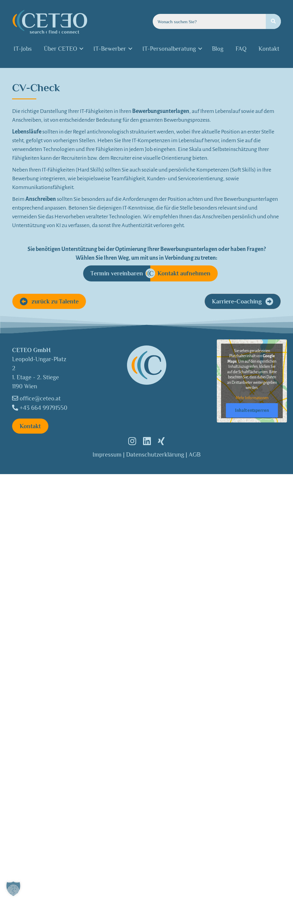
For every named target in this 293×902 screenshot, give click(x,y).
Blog (217, 48)
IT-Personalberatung (169, 48)
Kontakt (269, 48)
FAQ (241, 48)
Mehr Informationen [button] (251, 398)
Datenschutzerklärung (155, 454)
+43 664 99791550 (39, 407)
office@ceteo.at (36, 398)
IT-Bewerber (109, 48)
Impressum (107, 454)
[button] (49, 301)
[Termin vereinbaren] (116, 273)
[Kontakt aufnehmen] (184, 273)
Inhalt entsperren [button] (252, 410)
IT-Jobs (23, 48)
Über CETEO (60, 48)
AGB (194, 454)
